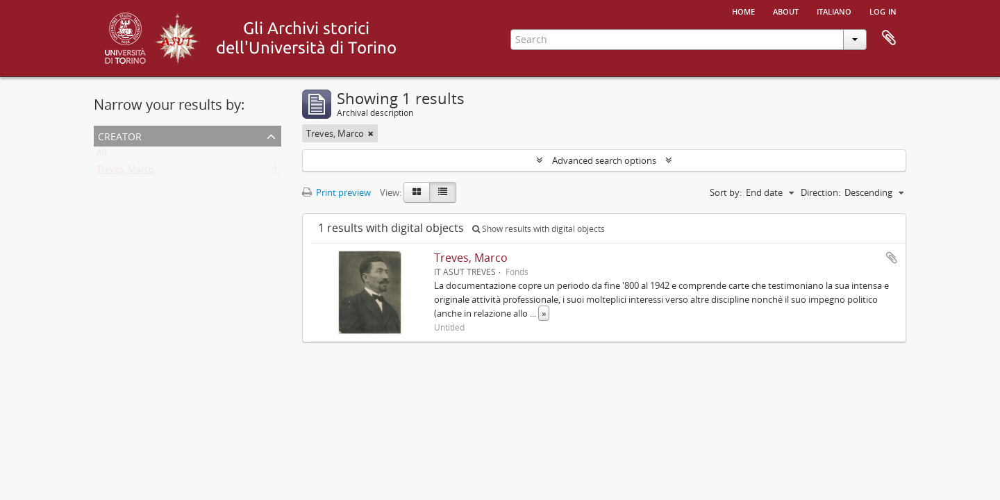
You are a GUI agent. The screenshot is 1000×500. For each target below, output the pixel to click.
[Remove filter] (371, 133)
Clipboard (889, 38)
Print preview (336, 192)
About (786, 10)
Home (743, 10)
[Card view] (416, 192)
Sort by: (726, 192)
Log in (883, 10)
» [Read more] (544, 313)
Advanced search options (604, 160)
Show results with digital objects (538, 229)
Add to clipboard (892, 258)
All (101, 155)
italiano (834, 10)
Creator (120, 135)
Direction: (820, 192)
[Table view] (442, 192)
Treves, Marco (125, 172)
